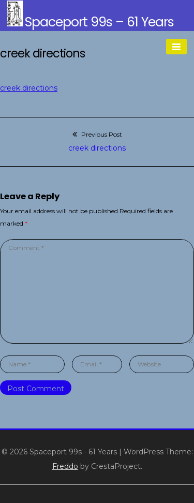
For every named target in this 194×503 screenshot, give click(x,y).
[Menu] (176, 46)
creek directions (28, 88)
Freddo (65, 466)
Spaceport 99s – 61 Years (99, 22)
